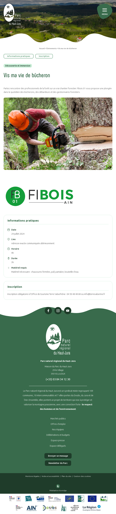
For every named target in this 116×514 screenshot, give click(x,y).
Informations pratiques (18, 56)
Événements (51, 48)
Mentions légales (32, 476)
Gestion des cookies (82, 476)
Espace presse (58, 440)
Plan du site (66, 476)
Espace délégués (58, 446)
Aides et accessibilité (50, 476)
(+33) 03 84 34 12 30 (58, 379)
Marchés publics (58, 418)
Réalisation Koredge (58, 487)
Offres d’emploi (58, 424)
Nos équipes (58, 429)
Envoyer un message (58, 456)
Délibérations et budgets (58, 435)
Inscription (44, 56)
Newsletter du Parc (58, 463)
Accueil (42, 48)
